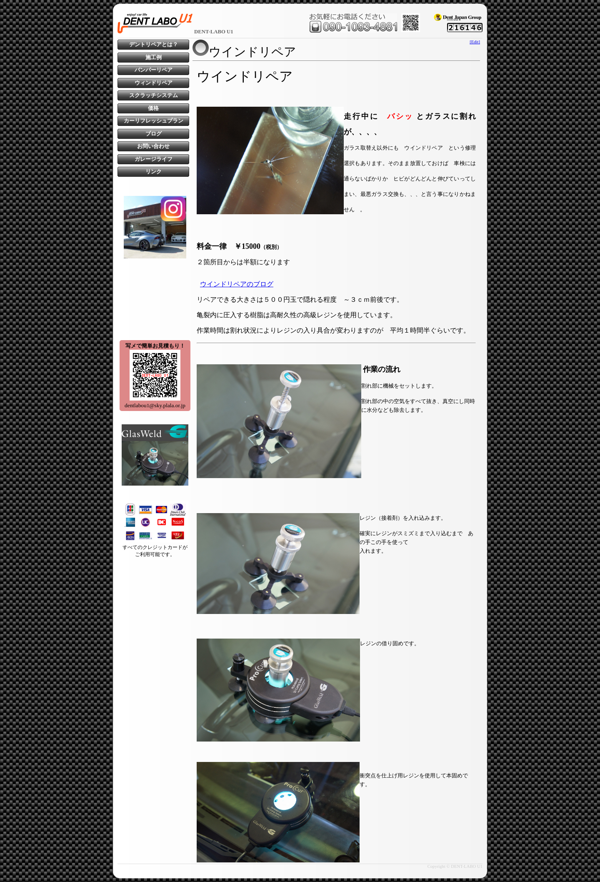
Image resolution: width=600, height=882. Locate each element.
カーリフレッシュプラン (153, 121)
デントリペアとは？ (153, 45)
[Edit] (475, 42)
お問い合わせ (153, 146)
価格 (153, 108)
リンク (153, 172)
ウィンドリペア (153, 83)
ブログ (153, 134)
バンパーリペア (153, 70)
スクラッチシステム (153, 95)
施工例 (153, 57)
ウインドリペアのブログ (236, 284)
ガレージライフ (153, 159)
